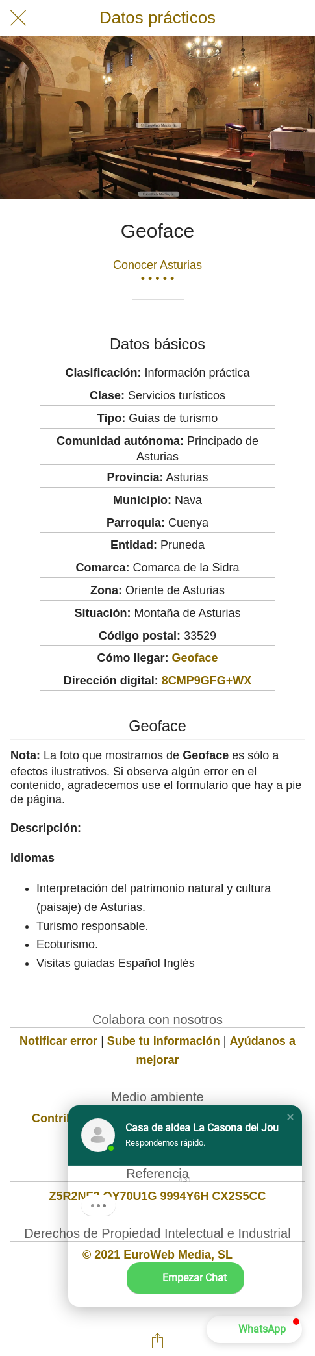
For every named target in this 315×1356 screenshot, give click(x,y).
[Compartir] (157, 1340)
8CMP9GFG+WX (207, 680)
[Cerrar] (18, 18)
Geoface (194, 657)
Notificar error (58, 1041)
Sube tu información (163, 1041)
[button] (290, 1117)
